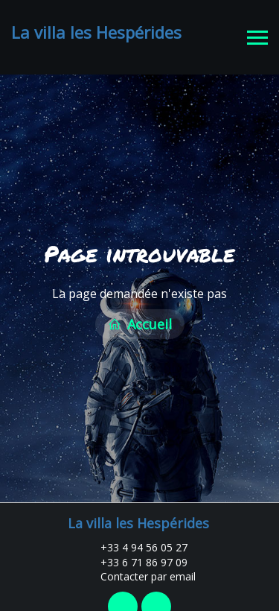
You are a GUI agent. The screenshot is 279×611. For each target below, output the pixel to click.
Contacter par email (139, 573)
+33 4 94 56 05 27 (135, 543)
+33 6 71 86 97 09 (135, 558)
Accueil (140, 323)
